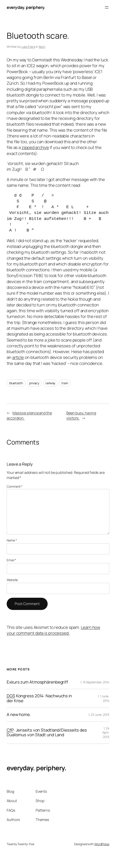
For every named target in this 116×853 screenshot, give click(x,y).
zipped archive (35, 147)
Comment (14, 486)
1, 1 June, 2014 (103, 698)
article (18, 357)
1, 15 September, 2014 (94, 682)
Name (12, 540)
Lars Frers (28, 46)
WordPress (101, 844)
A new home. (19, 714)
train (64, 383)
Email (11, 560)
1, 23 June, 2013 (98, 714)
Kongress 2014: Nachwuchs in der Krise (39, 698)
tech (42, 46)
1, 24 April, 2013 (105, 732)
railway (50, 383)
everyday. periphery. (26, 7)
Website (12, 580)
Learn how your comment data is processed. (53, 630)
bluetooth (16, 383)
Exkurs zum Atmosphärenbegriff (37, 682)
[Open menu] (106, 7)
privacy (34, 383)
